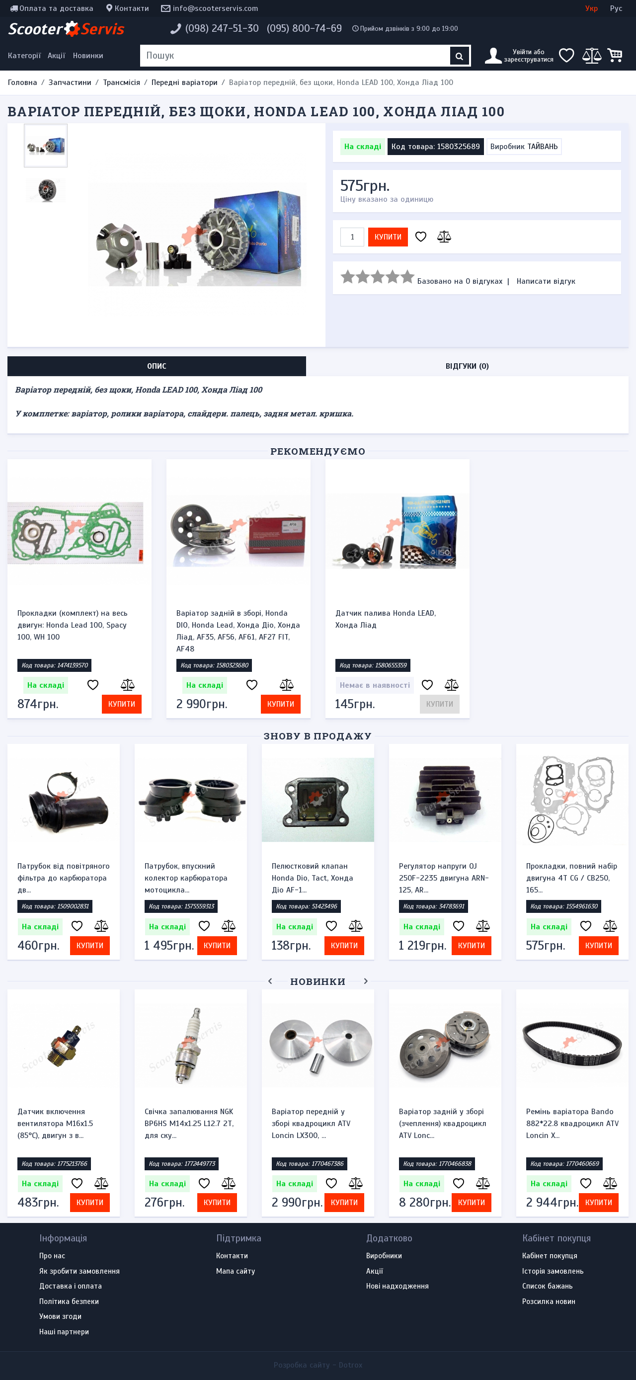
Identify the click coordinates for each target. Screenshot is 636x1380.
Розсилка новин (548, 1302)
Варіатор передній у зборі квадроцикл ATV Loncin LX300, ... (311, 1123)
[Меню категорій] (26, 56)
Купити (388, 237)
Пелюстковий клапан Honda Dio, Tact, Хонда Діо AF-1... (312, 878)
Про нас (52, 1256)
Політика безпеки (69, 1302)
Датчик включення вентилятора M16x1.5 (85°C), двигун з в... (55, 1123)
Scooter (65, 29)
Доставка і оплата (70, 1287)
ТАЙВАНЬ (542, 147)
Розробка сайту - (318, 1365)
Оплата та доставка (56, 8)
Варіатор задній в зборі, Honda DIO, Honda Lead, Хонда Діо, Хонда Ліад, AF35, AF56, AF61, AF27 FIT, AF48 (238, 631)
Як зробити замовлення (79, 1272)
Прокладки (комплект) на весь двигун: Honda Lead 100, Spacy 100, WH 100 (72, 625)
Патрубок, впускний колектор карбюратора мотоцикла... (186, 878)
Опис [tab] (156, 366)
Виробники (384, 1256)
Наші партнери (64, 1332)
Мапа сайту (235, 1272)
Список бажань (547, 1287)
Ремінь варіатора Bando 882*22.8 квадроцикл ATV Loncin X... (572, 1123)
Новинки (88, 56)
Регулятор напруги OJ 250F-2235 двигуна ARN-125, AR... (444, 878)
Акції (56, 56)
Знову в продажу (318, 735)
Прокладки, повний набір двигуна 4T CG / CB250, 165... (571, 878)
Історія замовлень (553, 1272)
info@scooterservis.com (215, 8)
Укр (591, 8)
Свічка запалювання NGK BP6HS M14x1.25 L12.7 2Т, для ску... (189, 1123)
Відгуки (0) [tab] (467, 366)
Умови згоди (60, 1317)
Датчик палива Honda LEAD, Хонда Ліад (385, 619)
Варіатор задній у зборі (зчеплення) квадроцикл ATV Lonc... (442, 1123)
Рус (616, 8)
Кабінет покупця (549, 1256)
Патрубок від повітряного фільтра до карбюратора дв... (63, 878)
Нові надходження (397, 1287)
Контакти (132, 8)
